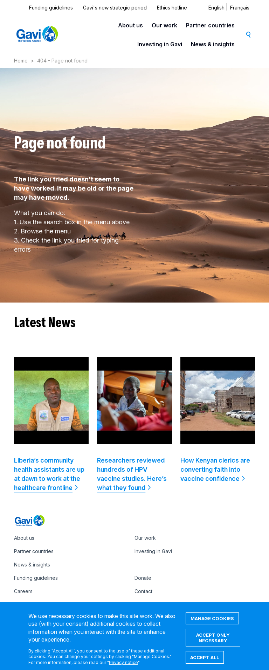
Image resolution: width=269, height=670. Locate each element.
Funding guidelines (51, 8)
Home (21, 61)
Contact (143, 591)
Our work (164, 25)
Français (239, 8)
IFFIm (140, 605)
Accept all (204, 663)
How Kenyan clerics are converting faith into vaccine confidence (215, 469)
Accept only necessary (213, 643)
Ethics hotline (172, 8)
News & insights (213, 44)
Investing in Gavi (159, 44)
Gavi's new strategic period (115, 8)
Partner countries (210, 25)
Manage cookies (212, 624)
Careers (23, 591)
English (216, 8)
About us (130, 25)
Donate (142, 578)
